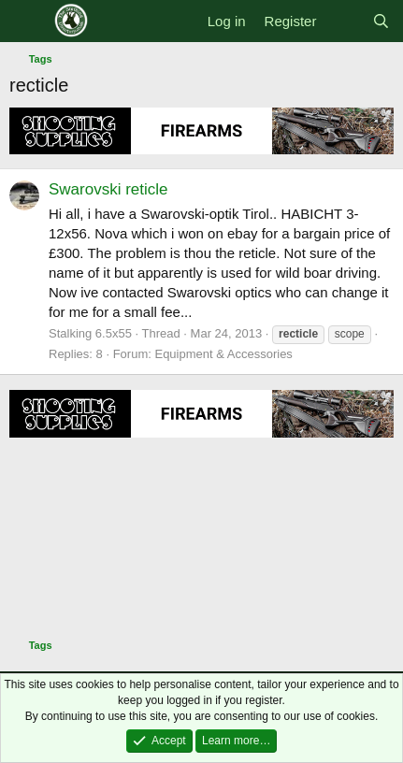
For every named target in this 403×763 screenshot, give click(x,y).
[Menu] (26, 21)
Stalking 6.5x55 (90, 333)
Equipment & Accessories (223, 354)
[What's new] (343, 21)
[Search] (381, 21)
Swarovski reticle (108, 189)
